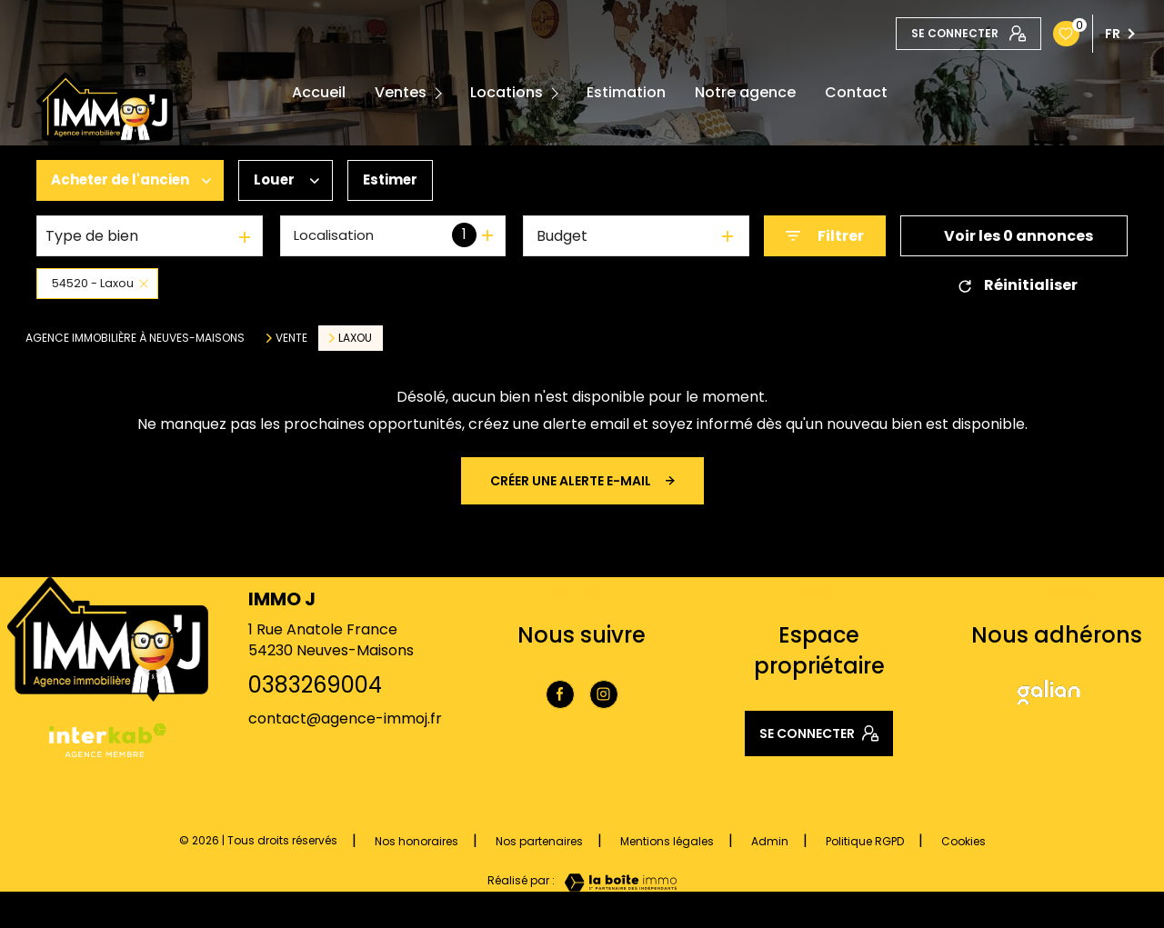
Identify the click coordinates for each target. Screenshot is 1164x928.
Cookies (963, 841)
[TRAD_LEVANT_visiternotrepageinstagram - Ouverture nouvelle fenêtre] (603, 694)
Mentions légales (667, 841)
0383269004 (315, 685)
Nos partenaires (539, 841)
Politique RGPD (865, 841)
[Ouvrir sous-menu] (441, 93)
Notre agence (745, 92)
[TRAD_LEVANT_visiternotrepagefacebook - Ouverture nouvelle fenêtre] (560, 694)
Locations (506, 92)
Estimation (626, 92)
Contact (856, 92)
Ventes (400, 92)
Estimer (405, 180)
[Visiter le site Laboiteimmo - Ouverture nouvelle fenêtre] (616, 882)
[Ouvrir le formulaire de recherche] (825, 235)
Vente (291, 338)
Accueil (319, 92)
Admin (769, 841)
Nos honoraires (416, 841)
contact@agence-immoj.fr (345, 718)
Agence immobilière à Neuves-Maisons (135, 337)
